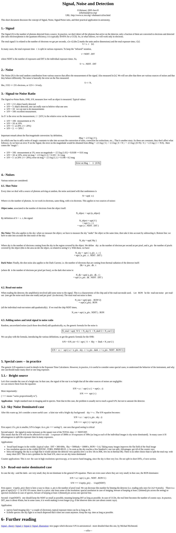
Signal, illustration (40, 526)
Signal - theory (7, 526)
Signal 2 (27, 526)
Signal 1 (19, 526)
